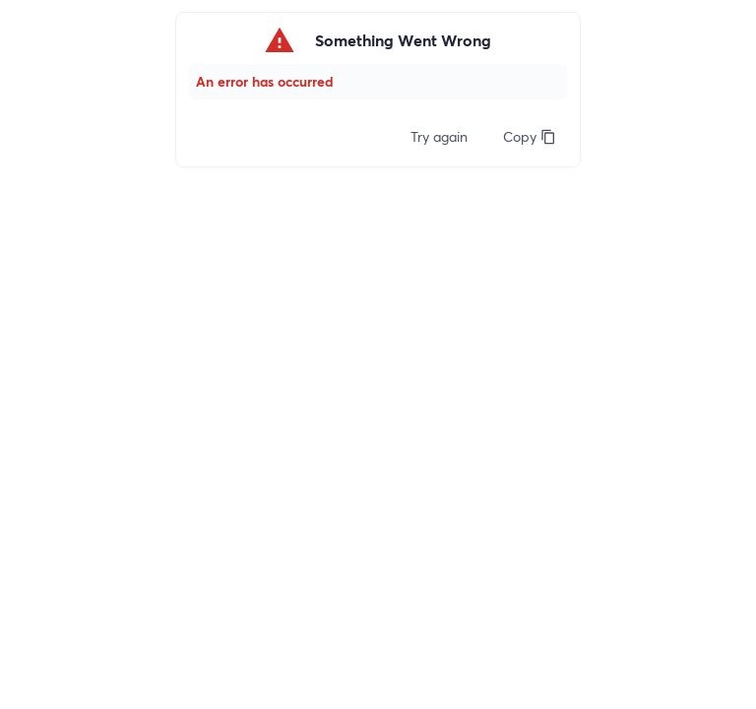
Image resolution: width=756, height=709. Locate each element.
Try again (439, 136)
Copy (529, 136)
